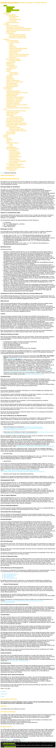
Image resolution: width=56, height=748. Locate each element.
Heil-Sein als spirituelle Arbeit (17, 37)
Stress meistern (11, 132)
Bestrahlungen (10, 65)
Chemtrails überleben (15, 117)
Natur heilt (12, 170)
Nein (7, 743)
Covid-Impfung (13, 72)
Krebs (11, 146)
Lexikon (8, 89)
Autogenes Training (15, 19)
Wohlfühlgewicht (14, 16)
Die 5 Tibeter (13, 21)
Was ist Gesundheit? (12, 25)
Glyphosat (9, 77)
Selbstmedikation (11, 147)
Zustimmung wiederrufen (10, 746)
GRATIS (6, 135)
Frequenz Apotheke (15, 153)
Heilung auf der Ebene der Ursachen (17, 92)
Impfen (8, 71)
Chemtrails (9, 75)
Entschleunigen (10, 133)
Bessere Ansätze (11, 31)
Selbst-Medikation (11, 95)
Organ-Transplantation (12, 80)
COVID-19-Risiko (14, 42)
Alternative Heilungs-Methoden (15, 97)
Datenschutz (4, 693)
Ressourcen (12, 57)
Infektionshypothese (15, 60)
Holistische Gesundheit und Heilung (16, 104)
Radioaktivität (13, 66)
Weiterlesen (11, 743)
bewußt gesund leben (9, 2)
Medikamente (10, 79)
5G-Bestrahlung (11, 68)
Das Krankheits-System (13, 59)
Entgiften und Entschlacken (14, 121)
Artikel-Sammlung (14, 51)
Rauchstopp (12, 18)
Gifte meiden (10, 115)
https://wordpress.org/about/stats (28, 371)
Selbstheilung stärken (12, 94)
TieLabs (23, 739)
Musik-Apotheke (14, 155)
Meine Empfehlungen (12, 22)
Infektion (8, 69)
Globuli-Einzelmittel (15, 165)
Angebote (6, 13)
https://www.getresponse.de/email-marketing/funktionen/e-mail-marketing (35, 446)
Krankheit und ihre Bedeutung (15, 27)
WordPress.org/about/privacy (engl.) (34, 374)
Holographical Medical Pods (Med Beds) (18, 107)
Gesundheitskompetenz (13, 91)
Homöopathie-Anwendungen (14, 164)
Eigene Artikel (13, 53)
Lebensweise (10, 33)
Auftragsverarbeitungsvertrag (14, 358)
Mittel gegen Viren (11, 114)
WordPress (10, 739)
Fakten (11, 43)
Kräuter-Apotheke (14, 159)
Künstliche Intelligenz (12, 85)
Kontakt (8, 11)
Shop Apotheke (13, 162)
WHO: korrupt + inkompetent (14, 82)
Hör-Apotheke (13, 158)
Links (7, 141)
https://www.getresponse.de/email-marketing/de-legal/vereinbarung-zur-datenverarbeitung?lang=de (29, 432)
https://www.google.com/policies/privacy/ (18, 660)
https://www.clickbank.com (10, 578)
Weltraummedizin (11, 106)
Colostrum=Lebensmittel (16, 129)
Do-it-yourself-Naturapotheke (17, 161)
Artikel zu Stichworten (15, 50)
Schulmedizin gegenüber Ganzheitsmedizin (19, 28)
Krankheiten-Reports (12, 142)
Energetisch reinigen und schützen (16, 123)
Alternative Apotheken (12, 149)
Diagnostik (9, 139)
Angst (11, 144)
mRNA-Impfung (13, 74)
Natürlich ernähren (11, 126)
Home (5, 5)
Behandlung (12, 47)
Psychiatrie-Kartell (11, 83)
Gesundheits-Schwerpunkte (17, 36)
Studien (11, 45)
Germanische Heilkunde (13, 101)
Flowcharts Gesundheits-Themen (16, 110)
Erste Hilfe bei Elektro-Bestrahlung (16, 124)
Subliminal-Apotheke (15, 156)
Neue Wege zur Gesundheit (14, 98)
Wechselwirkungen (11, 86)
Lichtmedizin (13, 150)
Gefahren (6, 39)
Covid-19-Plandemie (12, 40)
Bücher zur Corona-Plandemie (18, 56)
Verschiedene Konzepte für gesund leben (18, 30)
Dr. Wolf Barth (10, 7)
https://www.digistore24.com (11, 574)
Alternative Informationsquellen (18, 48)
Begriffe (8, 138)
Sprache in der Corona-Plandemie (19, 54)
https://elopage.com (9, 576)
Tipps (5, 109)
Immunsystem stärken (12, 112)
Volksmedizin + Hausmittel (14, 100)
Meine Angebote (11, 15)
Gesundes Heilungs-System (17, 34)
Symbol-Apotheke (14, 152)
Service (6, 136)
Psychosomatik (10, 62)
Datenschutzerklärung (12, 10)
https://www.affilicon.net (10, 575)
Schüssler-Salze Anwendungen (15, 167)
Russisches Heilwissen (13, 103)
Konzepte (6, 24)
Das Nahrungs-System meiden (15, 120)
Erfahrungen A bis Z (12, 168)
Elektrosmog (10, 63)
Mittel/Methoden (8, 88)
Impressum (9, 8)
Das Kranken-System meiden (14, 118)
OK (4, 743)
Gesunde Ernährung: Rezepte (18, 130)
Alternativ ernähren (14, 127)
